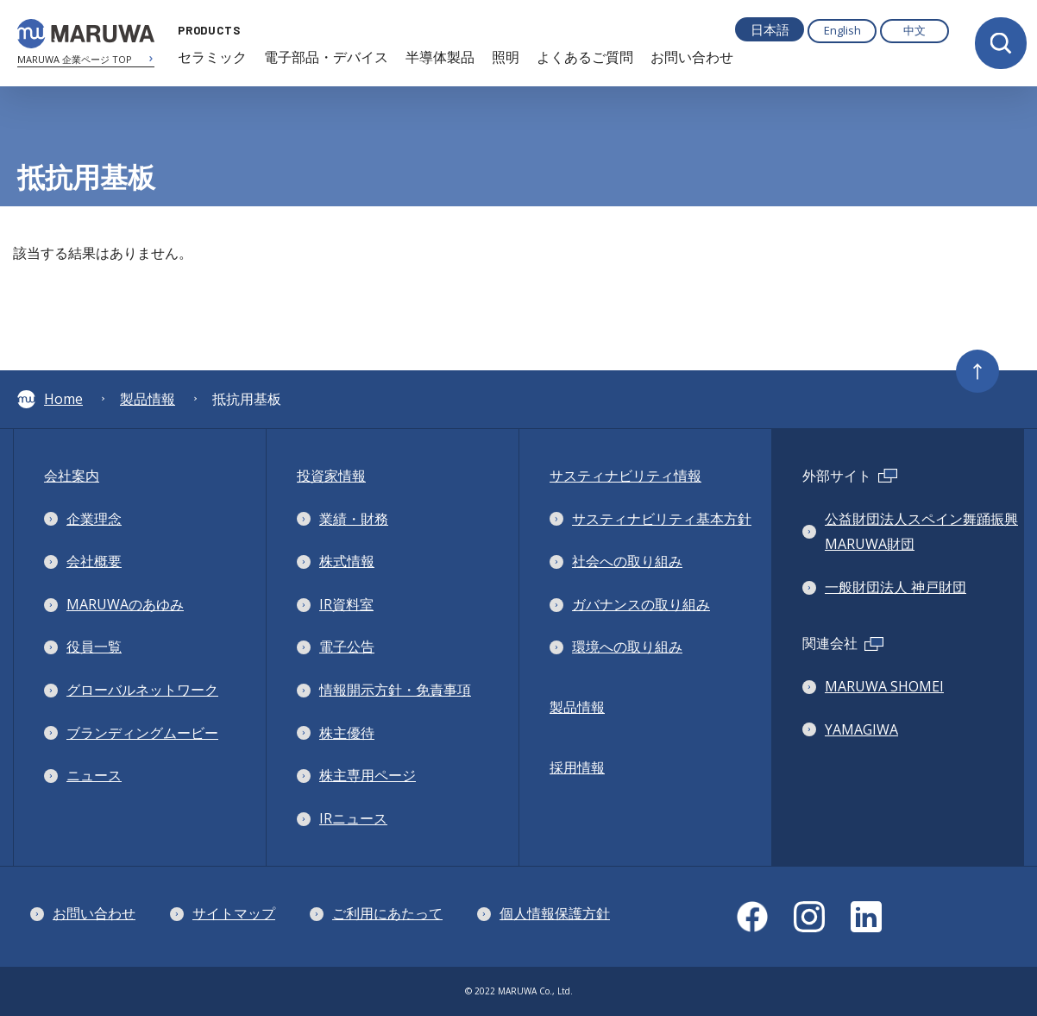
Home (50, 398)
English (842, 30)
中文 (914, 30)
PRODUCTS (205, 30)
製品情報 (147, 398)
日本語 (770, 29)
